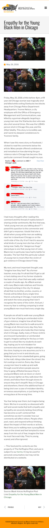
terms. (20, 452)
